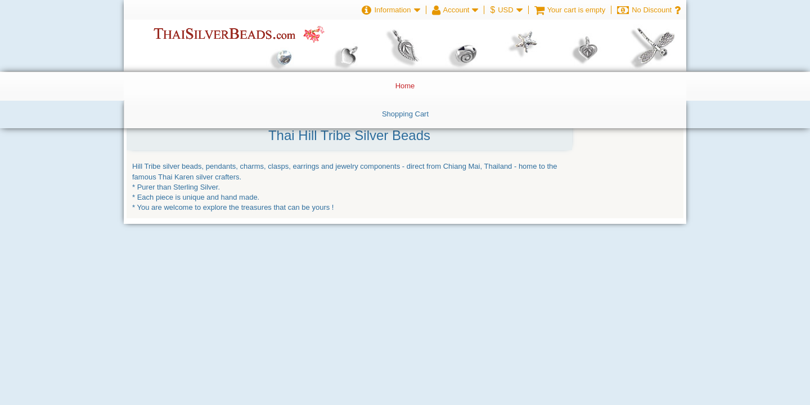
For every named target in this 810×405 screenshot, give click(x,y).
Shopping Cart (405, 114)
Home (405, 86)
